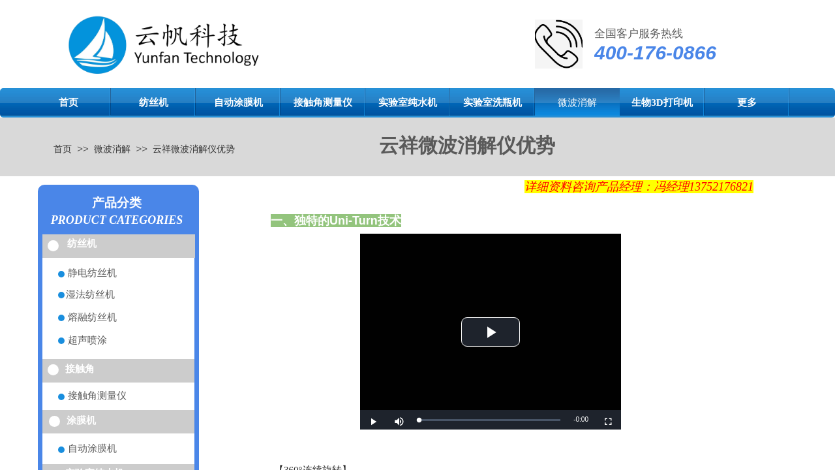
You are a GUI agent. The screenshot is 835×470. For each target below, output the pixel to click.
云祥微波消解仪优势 (194, 149)
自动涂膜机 (238, 102)
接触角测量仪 (323, 102)
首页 (68, 102)
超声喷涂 (87, 340)
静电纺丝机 (92, 273)
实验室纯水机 (407, 102)
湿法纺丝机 (90, 294)
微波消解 (577, 102)
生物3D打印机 (661, 102)
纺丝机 (153, 102)
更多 (747, 102)
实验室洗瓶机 (492, 102)
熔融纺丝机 (92, 317)
